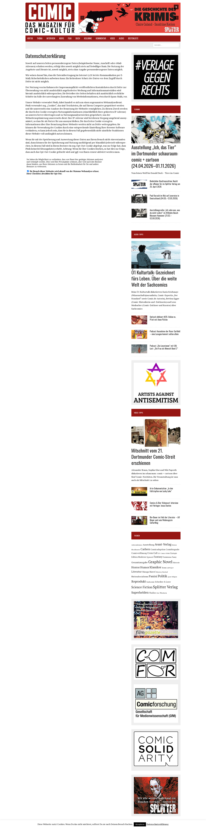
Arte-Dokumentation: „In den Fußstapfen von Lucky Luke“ (161, 490)
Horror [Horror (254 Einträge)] (135, 567)
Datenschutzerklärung (157, 824)
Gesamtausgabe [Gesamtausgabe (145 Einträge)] (139, 562)
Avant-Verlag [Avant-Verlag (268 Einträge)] (163, 544)
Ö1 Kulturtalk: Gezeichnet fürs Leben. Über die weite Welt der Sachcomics (154, 278)
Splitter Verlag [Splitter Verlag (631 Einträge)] (165, 586)
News (61, 38)
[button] (129, 18)
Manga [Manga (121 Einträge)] (145, 571)
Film (69, 38)
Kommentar (101, 38)
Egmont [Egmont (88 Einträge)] (150, 557)
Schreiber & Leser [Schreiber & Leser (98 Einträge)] (163, 582)
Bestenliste (133, 38)
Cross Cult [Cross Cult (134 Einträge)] (152, 553)
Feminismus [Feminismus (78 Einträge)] (167, 557)
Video (112, 38)
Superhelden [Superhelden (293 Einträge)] (140, 592)
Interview (51, 38)
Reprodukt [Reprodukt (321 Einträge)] (138, 581)
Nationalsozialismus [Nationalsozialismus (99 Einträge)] (139, 576)
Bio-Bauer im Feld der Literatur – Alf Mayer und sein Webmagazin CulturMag (165, 520)
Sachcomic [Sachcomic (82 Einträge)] (150, 582)
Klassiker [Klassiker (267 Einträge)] (155, 567)
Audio (121, 38)
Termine (137, 109)
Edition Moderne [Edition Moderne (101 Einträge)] (138, 557)
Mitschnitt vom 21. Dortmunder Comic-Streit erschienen (153, 456)
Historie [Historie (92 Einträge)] (176, 562)
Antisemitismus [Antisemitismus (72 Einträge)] (136, 545)
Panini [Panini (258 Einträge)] (153, 576)
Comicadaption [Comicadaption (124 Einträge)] (158, 549)
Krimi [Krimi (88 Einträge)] (164, 568)
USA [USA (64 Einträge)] (157, 593)
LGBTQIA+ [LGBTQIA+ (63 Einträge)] (170, 568)
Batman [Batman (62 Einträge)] (174, 545)
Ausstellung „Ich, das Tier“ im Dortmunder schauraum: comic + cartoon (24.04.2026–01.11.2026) (154, 156)
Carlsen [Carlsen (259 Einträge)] (145, 549)
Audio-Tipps (138, 234)
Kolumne (88, 38)
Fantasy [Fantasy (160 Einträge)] (158, 556)
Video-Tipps (138, 412)
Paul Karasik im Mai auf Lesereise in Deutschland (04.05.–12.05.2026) (164, 197)
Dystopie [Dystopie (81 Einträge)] (173, 553)
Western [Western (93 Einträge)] (163, 593)
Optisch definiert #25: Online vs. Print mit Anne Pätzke (163, 318)
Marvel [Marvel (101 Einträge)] (153, 572)
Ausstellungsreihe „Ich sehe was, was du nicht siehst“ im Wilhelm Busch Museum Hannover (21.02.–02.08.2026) (165, 214)
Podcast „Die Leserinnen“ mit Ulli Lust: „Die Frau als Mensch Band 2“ (164, 347)
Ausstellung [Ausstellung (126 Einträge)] (148, 544)
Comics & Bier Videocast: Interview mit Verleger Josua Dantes (164, 504)
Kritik (30, 38)
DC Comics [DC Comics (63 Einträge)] (161, 553)
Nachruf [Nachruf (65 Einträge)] (165, 572)
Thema (39, 38)
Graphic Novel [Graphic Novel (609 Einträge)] (160, 561)
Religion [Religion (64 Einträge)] (174, 577)
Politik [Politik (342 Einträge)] (162, 576)
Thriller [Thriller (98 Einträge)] (152, 593)
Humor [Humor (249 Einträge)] (144, 567)
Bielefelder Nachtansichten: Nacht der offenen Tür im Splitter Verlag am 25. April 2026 (165, 184)
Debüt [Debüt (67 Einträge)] (168, 553)
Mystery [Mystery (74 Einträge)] (159, 572)
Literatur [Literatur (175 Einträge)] (136, 571)
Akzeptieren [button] (139, 824)
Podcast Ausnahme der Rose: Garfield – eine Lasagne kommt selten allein (165, 333)
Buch (78, 38)
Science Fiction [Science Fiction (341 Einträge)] (141, 587)
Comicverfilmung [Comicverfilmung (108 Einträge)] (139, 553)
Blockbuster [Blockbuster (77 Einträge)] (135, 549)
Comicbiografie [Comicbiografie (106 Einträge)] (172, 549)
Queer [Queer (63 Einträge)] (169, 577)
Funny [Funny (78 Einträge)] (174, 557)
